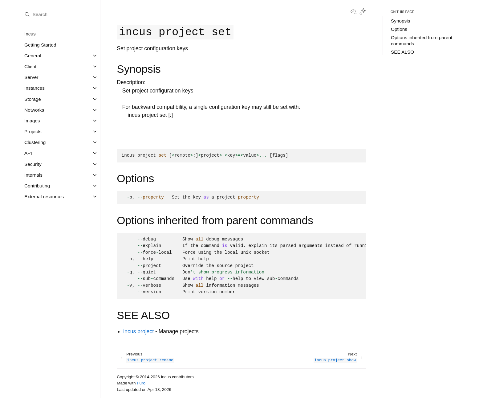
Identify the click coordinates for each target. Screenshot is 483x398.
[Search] (59, 14)
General (32, 55)
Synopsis (400, 20)
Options (399, 29)
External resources (44, 196)
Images (32, 120)
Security (33, 164)
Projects (33, 131)
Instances (34, 88)
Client (30, 66)
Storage (32, 99)
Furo (141, 383)
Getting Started (40, 44)
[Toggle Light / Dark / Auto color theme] (362, 12)
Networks (34, 110)
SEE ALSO (402, 52)
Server (31, 77)
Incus (30, 33)
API (28, 153)
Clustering (35, 142)
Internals (33, 175)
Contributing (37, 185)
